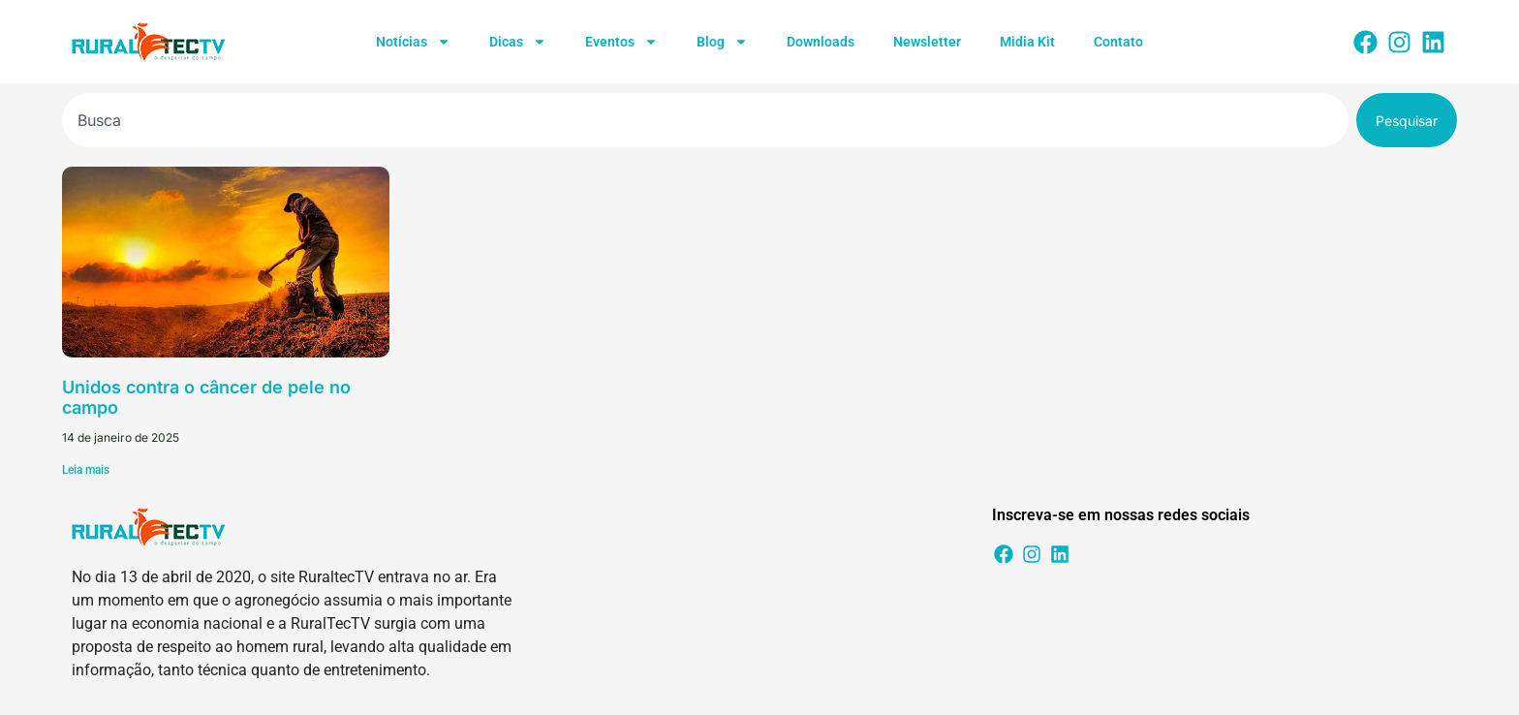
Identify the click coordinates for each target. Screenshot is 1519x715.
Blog (722, 41)
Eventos (621, 41)
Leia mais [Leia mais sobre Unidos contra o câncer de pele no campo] (85, 470)
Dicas (517, 41)
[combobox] (705, 120)
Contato (1118, 41)
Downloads (820, 41)
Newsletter (927, 41)
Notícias (413, 41)
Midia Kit (1027, 41)
